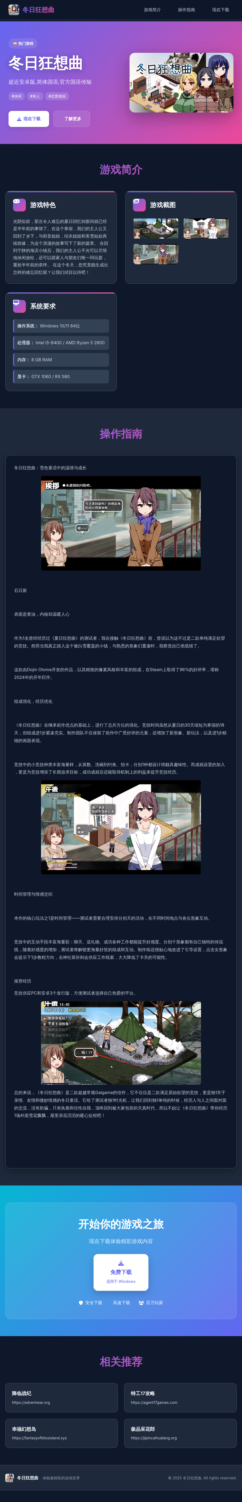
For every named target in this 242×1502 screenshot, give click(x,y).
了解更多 (72, 118)
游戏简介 (152, 9)
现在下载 (220, 9)
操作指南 (186, 9)
